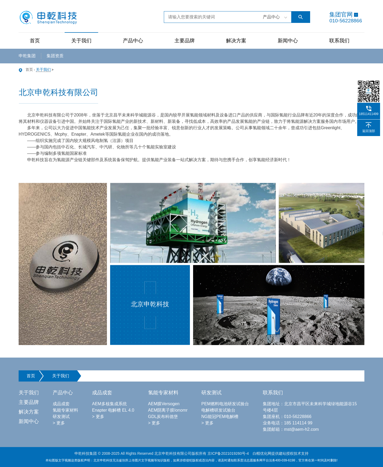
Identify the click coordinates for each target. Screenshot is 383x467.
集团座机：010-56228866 (287, 416)
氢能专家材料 (65, 410)
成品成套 (61, 404)
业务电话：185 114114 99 (288, 423)
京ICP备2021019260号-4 (228, 453)
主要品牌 (184, 40)
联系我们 (339, 40)
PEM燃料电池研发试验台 (225, 404)
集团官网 (341, 14)
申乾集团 (27, 56)
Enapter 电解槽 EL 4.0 (113, 410)
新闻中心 (288, 40)
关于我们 (81, 40)
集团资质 (55, 56)
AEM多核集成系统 (109, 404)
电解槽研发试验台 (218, 410)
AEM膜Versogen (164, 404)
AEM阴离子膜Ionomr (168, 410)
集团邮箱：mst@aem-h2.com (291, 429)
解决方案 (236, 40)
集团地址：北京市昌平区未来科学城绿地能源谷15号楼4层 (310, 407)
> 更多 (59, 423)
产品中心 (133, 40)
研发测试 (61, 416)
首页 (35, 40)
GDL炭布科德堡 (163, 416)
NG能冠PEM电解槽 (219, 416)
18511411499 (368, 114)
